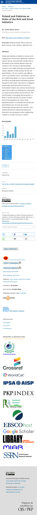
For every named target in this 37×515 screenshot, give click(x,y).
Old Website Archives (13, 311)
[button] (7, 234)
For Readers (6, 322)
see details (22, 293)
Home (4, 6)
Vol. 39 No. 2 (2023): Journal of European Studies (16, 8)
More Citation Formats (10, 227)
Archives (10, 6)
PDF (6, 166)
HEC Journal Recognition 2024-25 (16, 259)
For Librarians (7, 328)
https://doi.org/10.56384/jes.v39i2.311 (18, 38)
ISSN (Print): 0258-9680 (10, 272)
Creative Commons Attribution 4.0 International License (15, 489)
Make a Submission (10, 249)
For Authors (6, 325)
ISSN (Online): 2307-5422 (11, 275)
